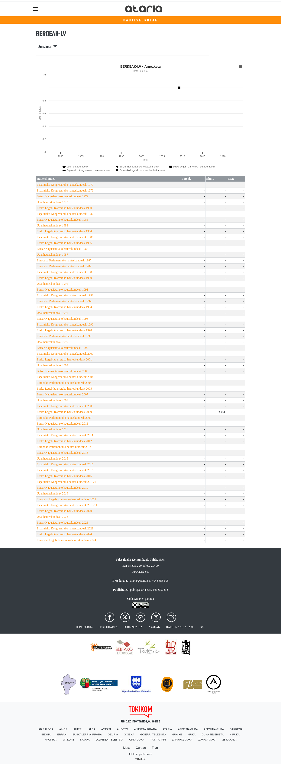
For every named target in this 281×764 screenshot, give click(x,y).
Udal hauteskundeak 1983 (52, 225)
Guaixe (177, 734)
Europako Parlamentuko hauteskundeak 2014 (64, 446)
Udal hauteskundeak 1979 (52, 202)
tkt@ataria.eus (140, 571)
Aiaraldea (45, 729)
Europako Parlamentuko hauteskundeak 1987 (64, 260)
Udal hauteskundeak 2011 (52, 429)
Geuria (113, 734)
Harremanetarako (180, 626)
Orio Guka (136, 739)
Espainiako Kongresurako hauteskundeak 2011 (65, 435)
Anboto (122, 729)
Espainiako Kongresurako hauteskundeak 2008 (65, 406)
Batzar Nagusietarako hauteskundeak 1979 (62, 196)
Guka (192, 734)
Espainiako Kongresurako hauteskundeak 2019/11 (67, 505)
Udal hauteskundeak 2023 (52, 516)
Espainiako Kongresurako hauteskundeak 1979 (65, 190)
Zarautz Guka (182, 739)
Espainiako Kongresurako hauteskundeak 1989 (65, 272)
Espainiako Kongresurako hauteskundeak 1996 (65, 324)
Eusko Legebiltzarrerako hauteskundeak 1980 (64, 208)
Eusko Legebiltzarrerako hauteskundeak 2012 (64, 441)
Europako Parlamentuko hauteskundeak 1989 (64, 266)
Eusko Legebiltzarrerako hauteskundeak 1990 (64, 277)
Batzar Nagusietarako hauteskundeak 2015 (62, 452)
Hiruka (235, 734)
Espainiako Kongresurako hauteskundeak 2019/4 (66, 481)
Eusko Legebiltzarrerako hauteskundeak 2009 (64, 411)
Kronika (51, 739)
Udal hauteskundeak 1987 (52, 254)
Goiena (129, 734)
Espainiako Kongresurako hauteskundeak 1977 (65, 184)
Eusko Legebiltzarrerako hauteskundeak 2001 (64, 359)
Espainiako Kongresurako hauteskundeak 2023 (65, 528)
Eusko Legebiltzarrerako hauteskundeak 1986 (64, 243)
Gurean (141, 747)
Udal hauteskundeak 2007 (52, 400)
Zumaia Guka (207, 739)
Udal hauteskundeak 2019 (52, 493)
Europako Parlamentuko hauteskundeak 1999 (64, 336)
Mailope (68, 739)
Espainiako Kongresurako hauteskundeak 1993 (65, 295)
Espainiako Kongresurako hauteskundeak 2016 (65, 470)
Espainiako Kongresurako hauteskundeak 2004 (65, 377)
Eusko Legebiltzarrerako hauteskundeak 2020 (64, 511)
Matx (126, 747)
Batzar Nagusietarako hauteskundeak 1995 (62, 318)
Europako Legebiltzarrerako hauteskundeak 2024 (66, 540)
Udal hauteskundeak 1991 (52, 283)
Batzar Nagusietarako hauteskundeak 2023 (62, 522)
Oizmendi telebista (109, 739)
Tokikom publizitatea (140, 754)
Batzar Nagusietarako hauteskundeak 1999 (62, 347)
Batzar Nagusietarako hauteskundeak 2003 (62, 371)
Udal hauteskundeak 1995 (52, 312)
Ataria (167, 729)
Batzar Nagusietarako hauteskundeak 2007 (62, 394)
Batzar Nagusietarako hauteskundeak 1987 (62, 248)
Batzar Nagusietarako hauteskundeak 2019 (62, 487)
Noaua (85, 739)
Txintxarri (158, 739)
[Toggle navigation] (35, 9)
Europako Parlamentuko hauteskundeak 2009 (64, 417)
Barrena (236, 729)
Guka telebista (213, 734)
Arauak (154, 626)
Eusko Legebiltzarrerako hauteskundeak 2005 (64, 388)
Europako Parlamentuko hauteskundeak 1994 (64, 301)
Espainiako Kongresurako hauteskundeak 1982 (65, 213)
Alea (91, 729)
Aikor (63, 729)
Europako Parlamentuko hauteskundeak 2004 (64, 382)
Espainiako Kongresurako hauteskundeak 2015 (65, 464)
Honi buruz (84, 626)
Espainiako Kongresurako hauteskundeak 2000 (65, 353)
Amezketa (47, 46)
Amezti (106, 729)
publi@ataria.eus (140, 589)
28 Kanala (229, 739)
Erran (61, 734)
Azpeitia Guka (188, 729)
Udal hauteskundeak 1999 (52, 342)
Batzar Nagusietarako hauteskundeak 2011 (62, 423)
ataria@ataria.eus (140, 580)
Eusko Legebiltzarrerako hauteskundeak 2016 (64, 476)
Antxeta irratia (145, 729)
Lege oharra (108, 626)
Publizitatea (133, 626)
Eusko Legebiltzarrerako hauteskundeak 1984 (64, 231)
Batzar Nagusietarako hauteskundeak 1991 (62, 289)
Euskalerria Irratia (87, 734)
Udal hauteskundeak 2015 (52, 458)
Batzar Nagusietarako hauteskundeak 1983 (62, 219)
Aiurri (77, 729)
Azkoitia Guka (214, 729)
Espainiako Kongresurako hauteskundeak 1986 (65, 237)
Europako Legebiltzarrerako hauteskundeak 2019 (66, 499)
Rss (202, 626)
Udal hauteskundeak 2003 (52, 365)
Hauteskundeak (140, 20)
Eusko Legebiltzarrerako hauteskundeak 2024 (64, 534)
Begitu (46, 734)
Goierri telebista (153, 734)
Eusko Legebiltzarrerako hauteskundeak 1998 (64, 330)
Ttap (155, 747)
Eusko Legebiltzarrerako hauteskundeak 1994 (64, 307)
